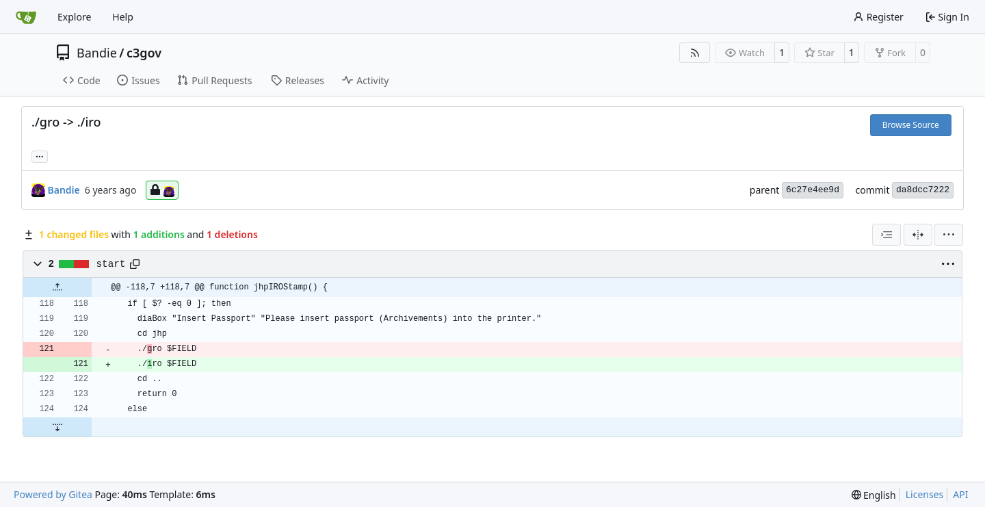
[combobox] (886, 235)
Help (122, 16)
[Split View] (918, 235)
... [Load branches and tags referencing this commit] (40, 155)
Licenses (925, 494)
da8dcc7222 (922, 190)
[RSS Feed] (695, 52)
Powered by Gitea (53, 494)
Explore (74, 16)
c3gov (144, 53)
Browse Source (910, 125)
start (111, 264)
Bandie (97, 53)
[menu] (948, 235)
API (960, 494)
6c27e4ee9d (812, 190)
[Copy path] (134, 264)
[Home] (26, 17)
